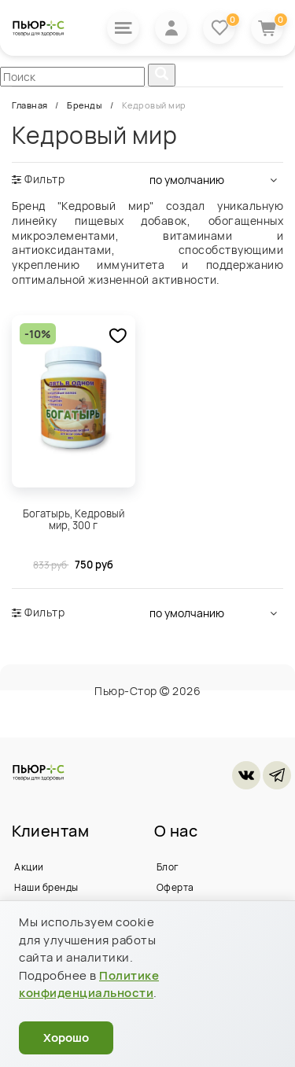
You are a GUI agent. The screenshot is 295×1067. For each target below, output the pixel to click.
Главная (31, 105)
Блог (168, 867)
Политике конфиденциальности (89, 984)
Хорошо (66, 1037)
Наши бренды (46, 887)
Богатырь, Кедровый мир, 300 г (73, 519)
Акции (29, 867)
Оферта (175, 887)
